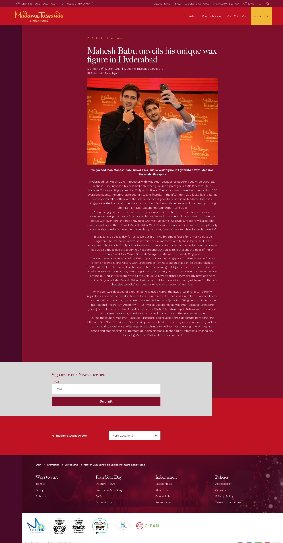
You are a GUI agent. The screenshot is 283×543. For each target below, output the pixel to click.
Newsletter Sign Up (226, 3)
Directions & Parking (109, 490)
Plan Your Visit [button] (237, 16)
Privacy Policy (224, 496)
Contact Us (162, 496)
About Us (161, 490)
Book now (261, 16)
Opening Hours (105, 483)
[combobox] (134, 435)
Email (55, 382)
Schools (41, 496)
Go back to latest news (105, 38)
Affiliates (248, 3)
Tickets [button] (189, 16)
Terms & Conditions (228, 502)
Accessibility (104, 502)
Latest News (161, 3)
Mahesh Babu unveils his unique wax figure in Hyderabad (114, 465)
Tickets (40, 483)
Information (53, 465)
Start (38, 465)
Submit (106, 401)
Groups (41, 490)
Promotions (163, 502)
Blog (178, 3)
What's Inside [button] (211, 16)
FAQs (99, 496)
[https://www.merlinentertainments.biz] (37, 526)
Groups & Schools (197, 3)
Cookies (220, 490)
